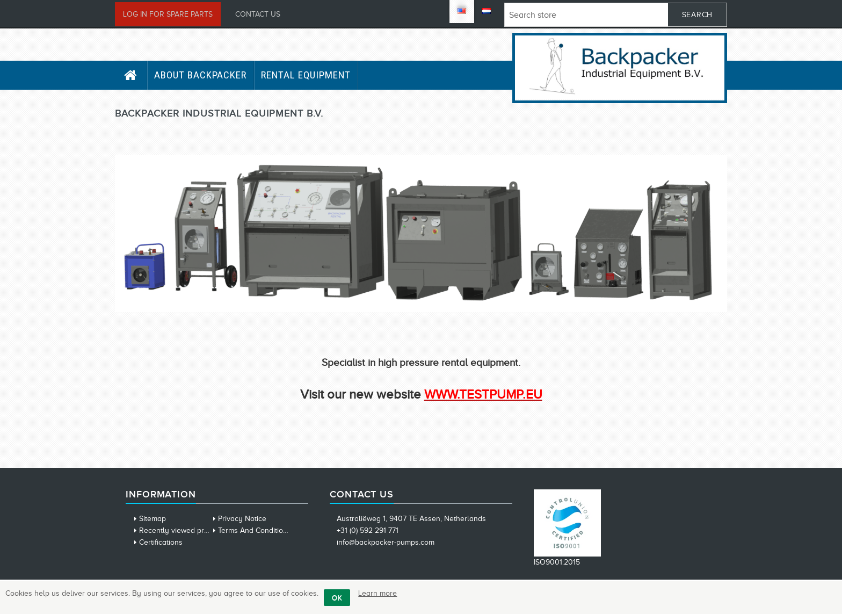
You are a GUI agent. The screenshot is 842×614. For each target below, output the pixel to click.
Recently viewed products (183, 530)
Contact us (257, 14)
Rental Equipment (305, 75)
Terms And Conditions (254, 530)
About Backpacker (200, 75)
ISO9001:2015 (557, 562)
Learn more (377, 593)
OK (337, 598)
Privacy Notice (242, 519)
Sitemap (152, 519)
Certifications (161, 542)
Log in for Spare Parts (168, 14)
